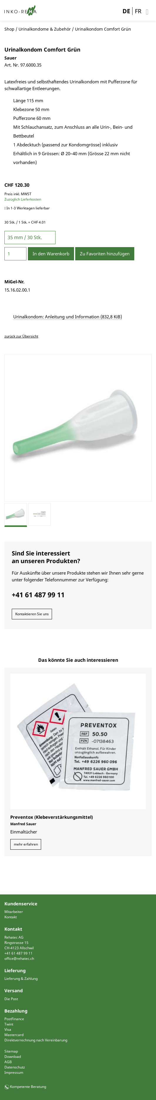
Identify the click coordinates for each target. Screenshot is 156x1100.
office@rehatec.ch (19, 958)
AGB (8, 1061)
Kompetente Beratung (28, 1086)
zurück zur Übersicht (21, 336)
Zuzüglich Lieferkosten (22, 199)
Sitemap (11, 1051)
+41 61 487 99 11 (18, 953)
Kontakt (10, 916)
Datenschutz (14, 1067)
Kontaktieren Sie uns (32, 613)
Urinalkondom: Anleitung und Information (67, 317)
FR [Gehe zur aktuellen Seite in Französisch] (138, 11)
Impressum (13, 1072)
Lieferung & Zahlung (21, 978)
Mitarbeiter (13, 911)
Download (12, 1056)
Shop (9, 29)
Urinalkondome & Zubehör (45, 29)
